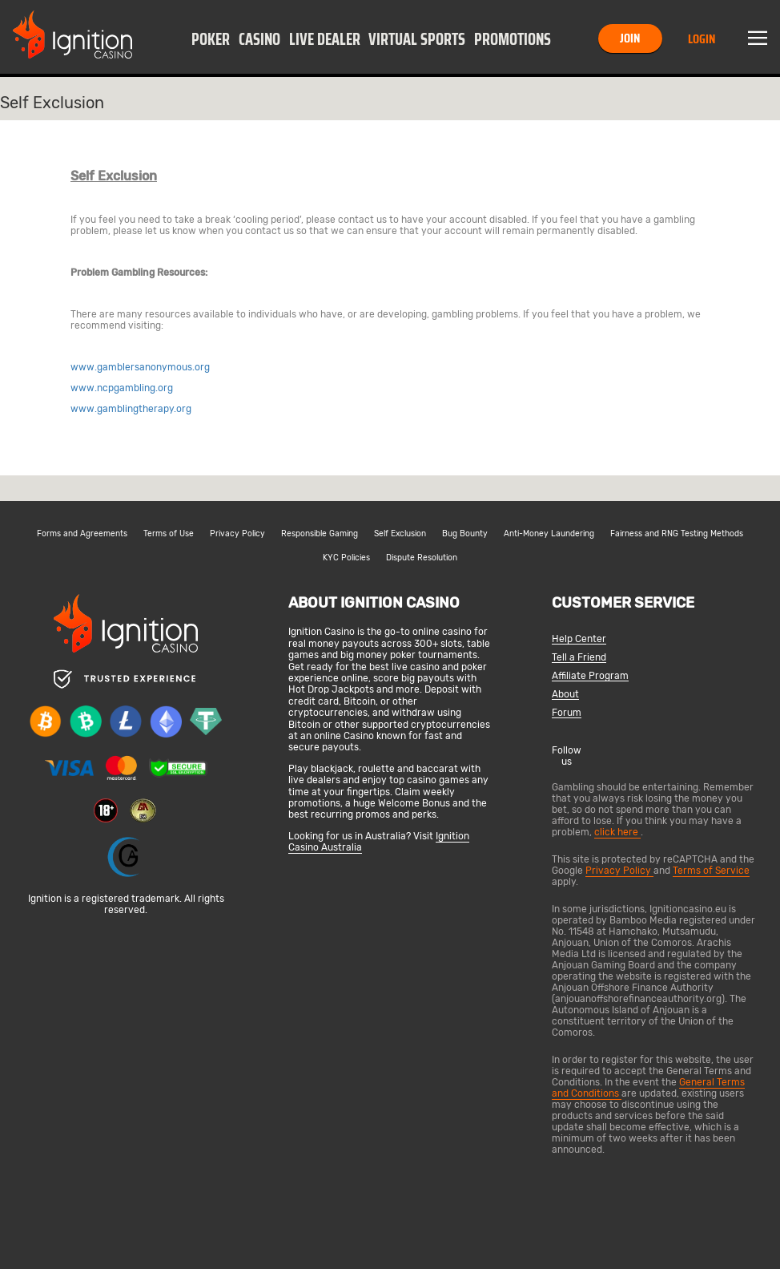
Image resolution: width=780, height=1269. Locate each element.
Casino (259, 39)
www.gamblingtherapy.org (130, 408)
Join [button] (630, 38)
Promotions (512, 39)
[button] (211, 38)
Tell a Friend (579, 658)
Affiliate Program (590, 676)
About (565, 694)
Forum (566, 713)
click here (617, 832)
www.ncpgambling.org (121, 388)
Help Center (579, 639)
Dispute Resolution (421, 558)
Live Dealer (324, 39)
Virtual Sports (416, 39)
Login (701, 39)
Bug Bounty (465, 534)
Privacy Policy (237, 534)
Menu (757, 38)
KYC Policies (346, 558)
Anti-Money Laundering (549, 534)
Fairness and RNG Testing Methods (676, 534)
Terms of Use (168, 534)
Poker (210, 39)
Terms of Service (711, 870)
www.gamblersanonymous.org (140, 367)
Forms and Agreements (82, 534)
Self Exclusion (400, 534)
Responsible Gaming (319, 534)
